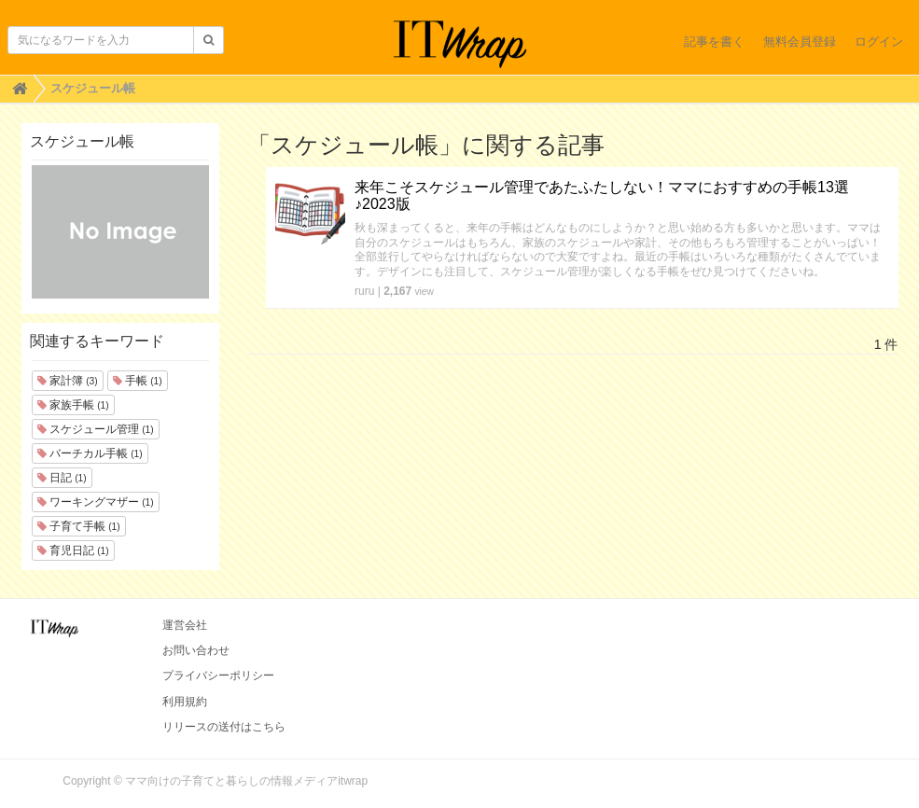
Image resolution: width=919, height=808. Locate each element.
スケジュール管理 (95, 429)
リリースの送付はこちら (223, 726)
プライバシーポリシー (218, 675)
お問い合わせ (196, 650)
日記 (62, 477)
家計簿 (67, 380)
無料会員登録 (799, 42)
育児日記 (73, 550)
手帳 (137, 380)
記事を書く (714, 42)
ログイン (879, 42)
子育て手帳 (78, 526)
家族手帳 (73, 404)
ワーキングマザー (95, 501)
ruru (364, 291)
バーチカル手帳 (90, 453)
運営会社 (184, 625)
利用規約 (184, 701)
